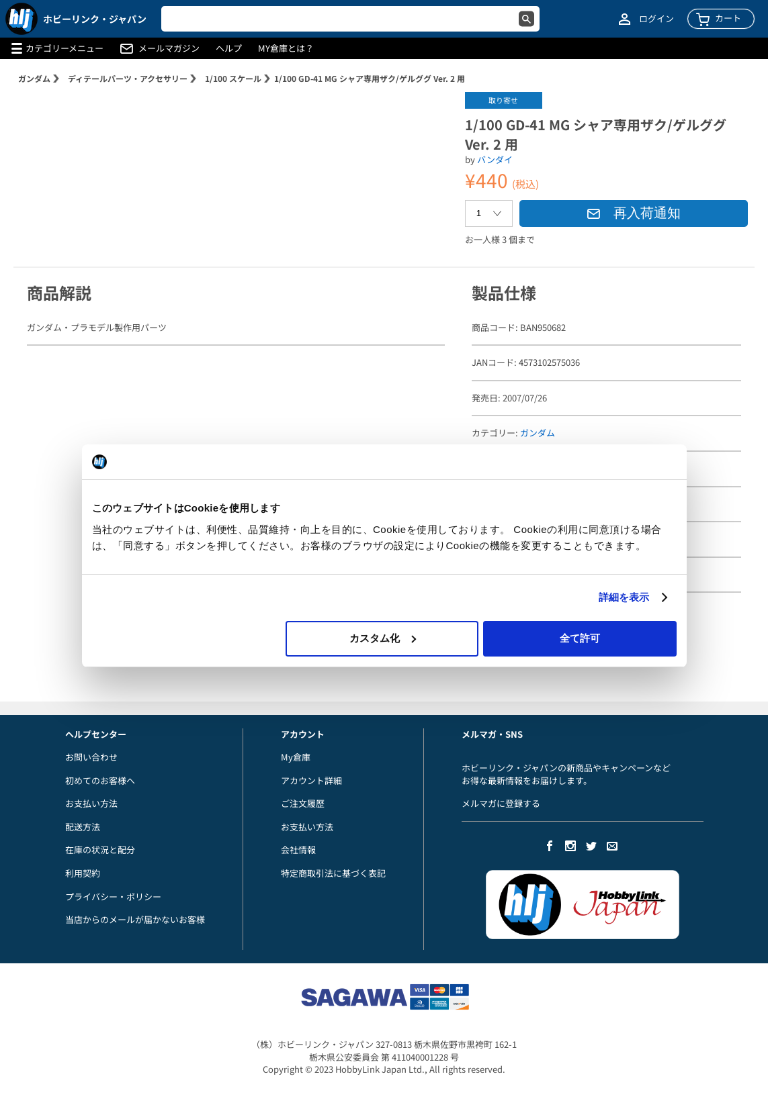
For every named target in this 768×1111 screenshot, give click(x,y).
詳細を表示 (624, 597)
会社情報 (298, 849)
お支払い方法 (91, 803)
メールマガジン (169, 48)
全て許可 (580, 638)
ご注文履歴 (303, 803)
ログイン (656, 19)
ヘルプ (229, 48)
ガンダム (34, 78)
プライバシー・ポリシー (113, 896)
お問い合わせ (91, 757)
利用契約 (82, 873)
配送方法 (82, 826)
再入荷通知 (634, 212)
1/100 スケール (233, 78)
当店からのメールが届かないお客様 (135, 919)
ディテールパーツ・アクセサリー (127, 78)
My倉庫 (295, 757)
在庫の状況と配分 (100, 849)
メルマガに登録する (501, 803)
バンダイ (495, 159)
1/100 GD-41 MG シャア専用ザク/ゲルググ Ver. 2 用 (369, 78)
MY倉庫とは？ (286, 48)
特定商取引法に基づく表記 (333, 873)
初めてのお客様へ (100, 780)
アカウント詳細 (311, 780)
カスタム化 (382, 638)
